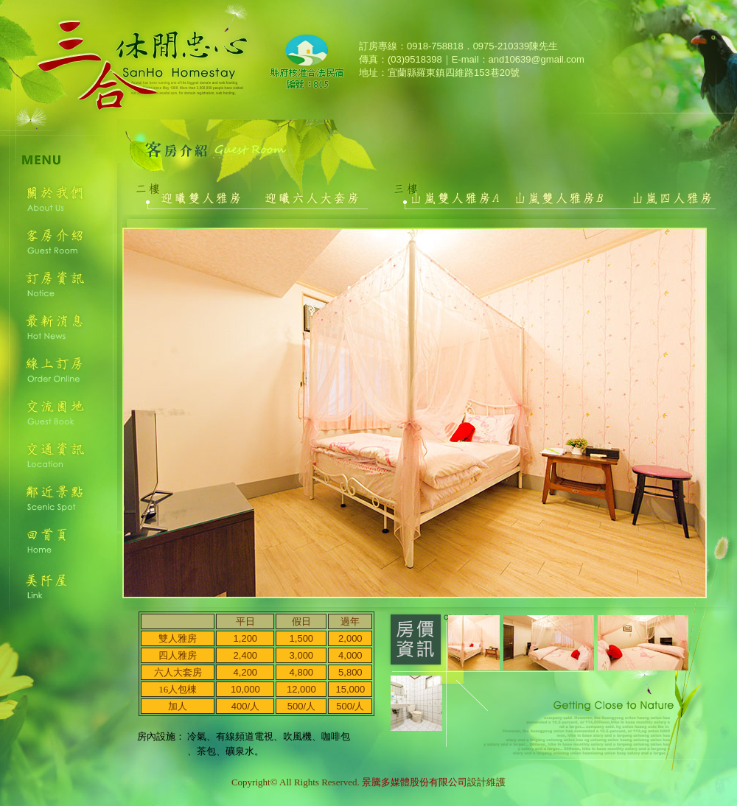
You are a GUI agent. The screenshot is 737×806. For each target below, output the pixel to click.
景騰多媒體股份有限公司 (414, 782)
